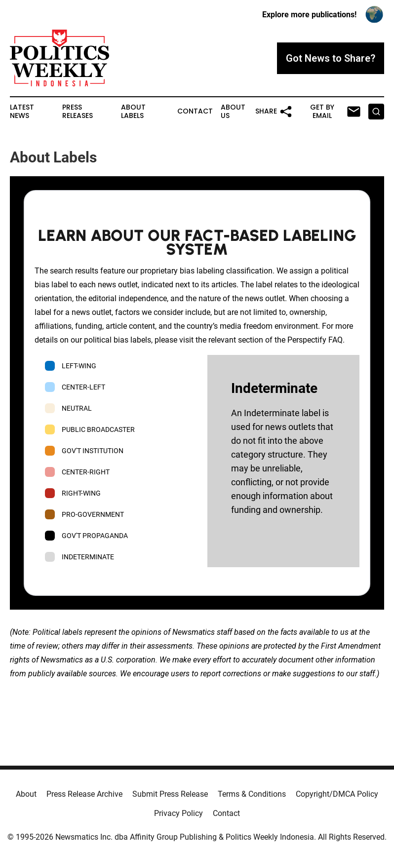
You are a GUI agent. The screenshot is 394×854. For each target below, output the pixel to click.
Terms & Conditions (252, 794)
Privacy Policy (178, 813)
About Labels (133, 111)
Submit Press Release (170, 794)
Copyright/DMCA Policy (337, 794)
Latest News (22, 111)
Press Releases (77, 111)
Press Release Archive (84, 794)
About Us (233, 111)
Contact (195, 111)
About (26, 794)
